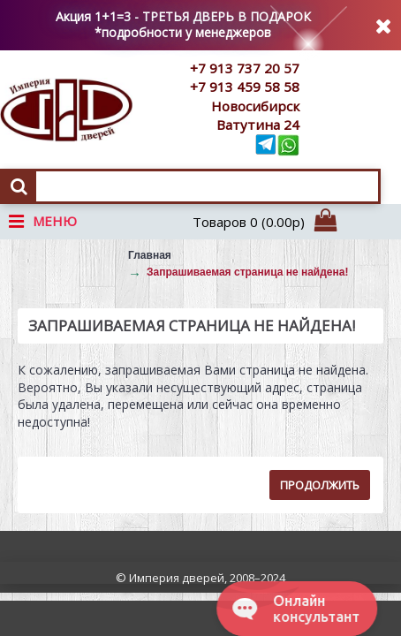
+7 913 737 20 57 (244, 68)
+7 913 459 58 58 (244, 86)
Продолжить (319, 485)
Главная (149, 255)
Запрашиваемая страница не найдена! (247, 272)
